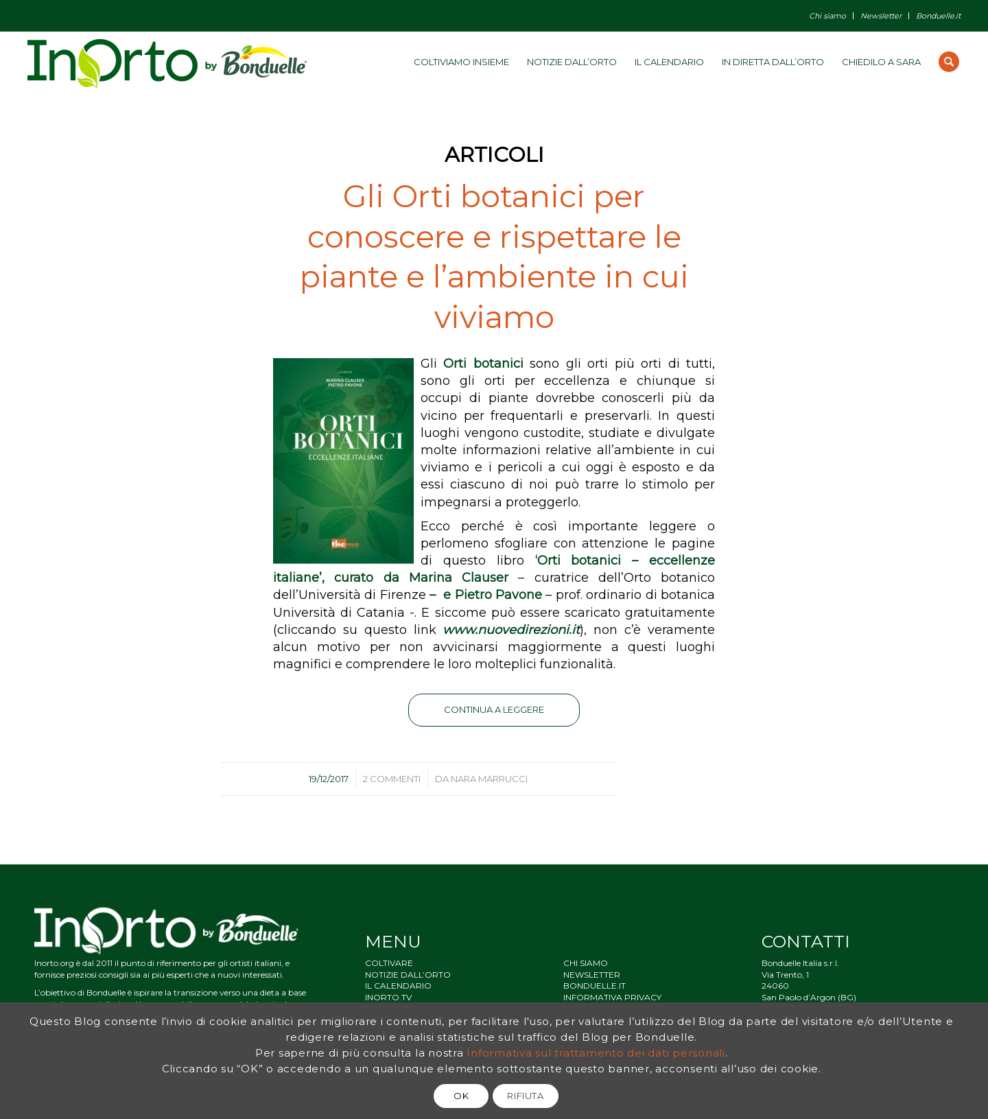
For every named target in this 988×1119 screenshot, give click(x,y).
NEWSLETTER (591, 974)
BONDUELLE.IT (594, 985)
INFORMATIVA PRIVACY (612, 997)
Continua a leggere (494, 709)
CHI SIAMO (585, 963)
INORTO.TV (388, 997)
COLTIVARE (389, 963)
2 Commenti (392, 778)
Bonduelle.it (938, 16)
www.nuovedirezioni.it (511, 629)
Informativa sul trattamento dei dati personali (596, 1052)
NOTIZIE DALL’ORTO (408, 974)
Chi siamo (827, 16)
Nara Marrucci (489, 778)
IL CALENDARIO (398, 985)
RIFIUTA (525, 1095)
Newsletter (881, 16)
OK (461, 1095)
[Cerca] (949, 62)
